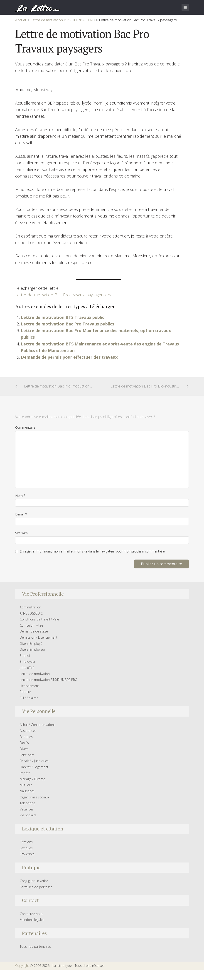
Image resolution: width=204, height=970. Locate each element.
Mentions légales (32, 920)
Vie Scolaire (28, 815)
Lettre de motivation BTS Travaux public (62, 317)
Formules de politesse (36, 887)
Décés (24, 742)
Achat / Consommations (37, 724)
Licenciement (29, 686)
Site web (21, 533)
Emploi (25, 655)
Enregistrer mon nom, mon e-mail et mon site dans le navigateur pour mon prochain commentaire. (92, 551)
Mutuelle (26, 785)
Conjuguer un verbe (34, 881)
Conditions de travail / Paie (39, 619)
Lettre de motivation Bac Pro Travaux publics (67, 324)
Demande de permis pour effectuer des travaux (69, 357)
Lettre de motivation (35, 674)
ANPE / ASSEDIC (31, 613)
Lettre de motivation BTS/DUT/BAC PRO (48, 680)
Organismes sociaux (34, 797)
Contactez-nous (31, 914)
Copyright (22, 965)
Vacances (27, 809)
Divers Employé (31, 643)
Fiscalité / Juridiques (34, 761)
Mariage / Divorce (32, 779)
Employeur (27, 661)
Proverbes (27, 854)
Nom (20, 495)
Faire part (27, 755)
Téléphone (27, 803)
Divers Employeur (32, 649)
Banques (26, 737)
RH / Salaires (29, 698)
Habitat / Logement (34, 767)
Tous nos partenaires (35, 946)
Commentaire (25, 427)
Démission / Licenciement (38, 637)
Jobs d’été (27, 667)
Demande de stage (34, 631)
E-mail (21, 514)
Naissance (27, 791)
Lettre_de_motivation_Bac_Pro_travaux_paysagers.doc (63, 295)
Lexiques (26, 848)
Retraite (25, 692)
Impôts (25, 773)
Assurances (28, 730)
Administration (30, 607)
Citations (26, 842)
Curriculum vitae (31, 625)
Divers (24, 749)
